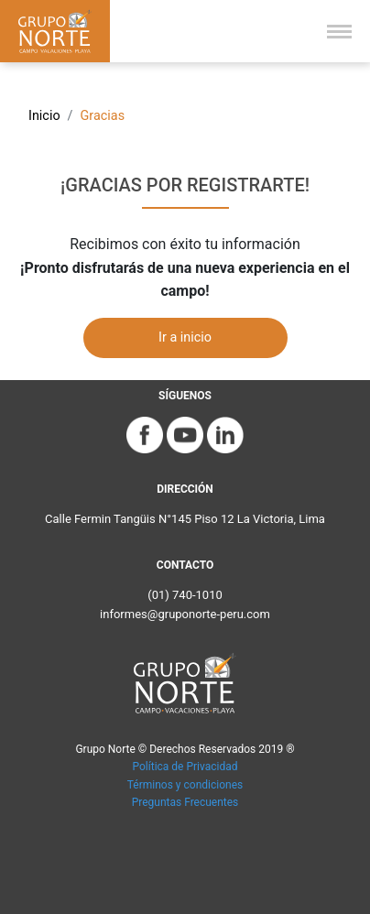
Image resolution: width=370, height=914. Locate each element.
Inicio (44, 116)
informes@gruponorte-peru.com (185, 614)
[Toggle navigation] (339, 31)
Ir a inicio (185, 337)
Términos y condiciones (185, 784)
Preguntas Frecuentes (185, 802)
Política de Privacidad (184, 766)
